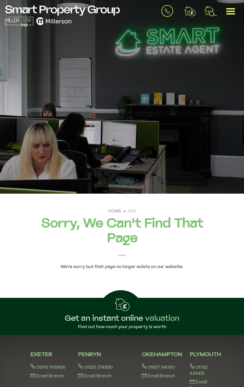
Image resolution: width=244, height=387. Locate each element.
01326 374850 (95, 367)
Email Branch (47, 376)
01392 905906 (47, 367)
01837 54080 (158, 367)
